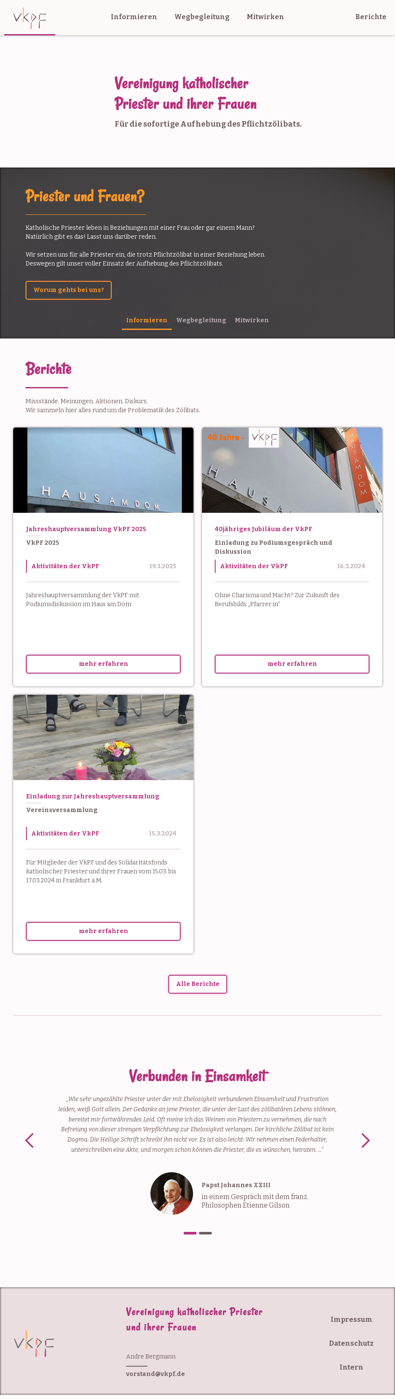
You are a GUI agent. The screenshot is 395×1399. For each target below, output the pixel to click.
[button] (30, 1141)
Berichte (370, 17)
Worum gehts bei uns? (68, 290)
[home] (29, 17)
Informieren (134, 17)
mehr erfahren (103, 664)
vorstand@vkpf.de (155, 1374)
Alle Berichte (197, 984)
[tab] (147, 321)
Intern (351, 1367)
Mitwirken (265, 17)
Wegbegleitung (202, 17)
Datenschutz (351, 1343)
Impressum (351, 1319)
